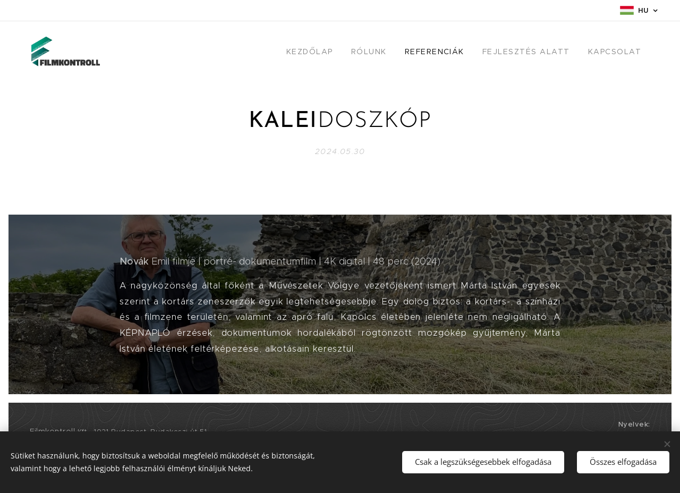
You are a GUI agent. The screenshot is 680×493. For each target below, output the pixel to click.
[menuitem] (327, 51)
